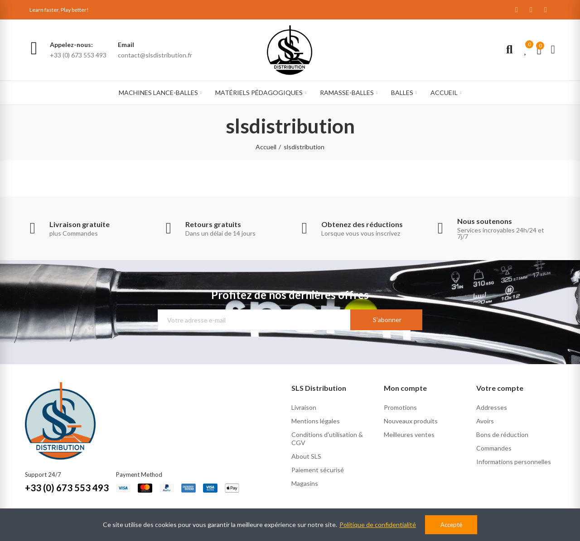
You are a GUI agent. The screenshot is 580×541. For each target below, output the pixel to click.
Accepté (451, 524)
